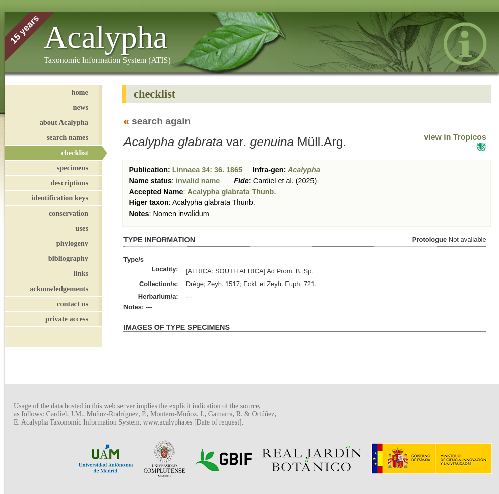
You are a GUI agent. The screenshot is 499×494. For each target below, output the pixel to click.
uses (81, 228)
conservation (68, 213)
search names (67, 137)
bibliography (68, 258)
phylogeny (72, 243)
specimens (72, 168)
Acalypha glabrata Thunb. (232, 192)
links (80, 273)
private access (66, 319)
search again (161, 121)
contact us (72, 304)
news (80, 107)
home (79, 92)
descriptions (69, 183)
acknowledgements (59, 289)
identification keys (60, 198)
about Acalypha (64, 122)
